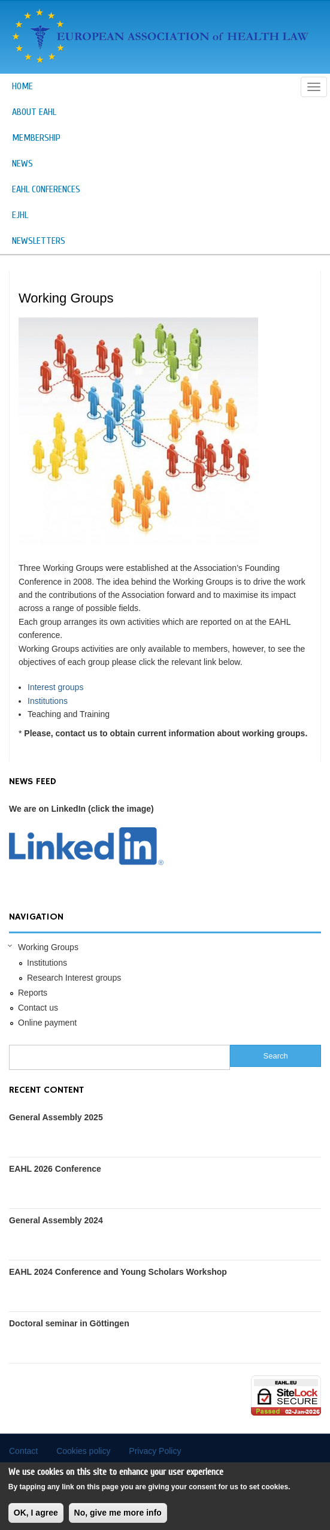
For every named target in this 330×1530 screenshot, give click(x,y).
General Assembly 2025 (56, 1117)
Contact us (38, 1007)
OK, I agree (36, 1518)
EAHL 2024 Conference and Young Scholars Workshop (118, 1272)
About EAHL (34, 112)
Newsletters (38, 240)
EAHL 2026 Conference (55, 1169)
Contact (23, 1451)
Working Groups (48, 947)
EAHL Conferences (46, 189)
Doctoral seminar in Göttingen (69, 1323)
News (22, 163)
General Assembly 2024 (56, 1220)
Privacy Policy (155, 1451)
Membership (36, 137)
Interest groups (55, 687)
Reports (32, 992)
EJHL (20, 215)
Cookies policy (83, 1451)
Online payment (47, 1022)
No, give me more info (118, 1518)
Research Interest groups (74, 977)
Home (22, 86)
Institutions (48, 701)
